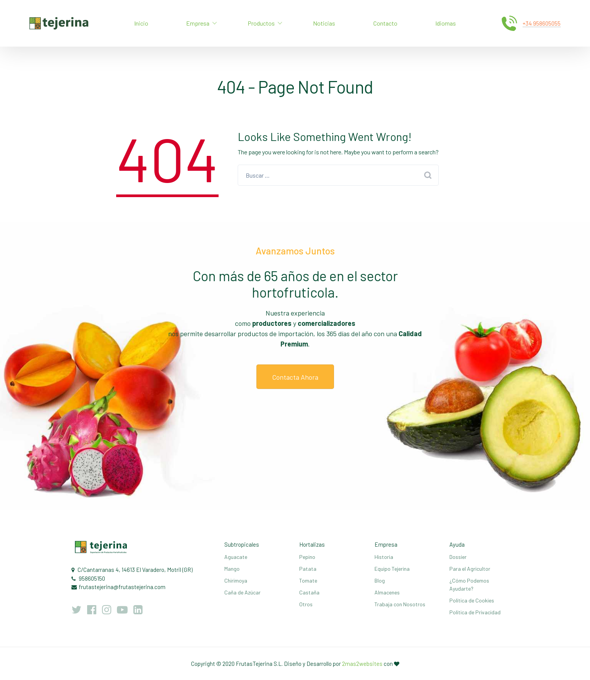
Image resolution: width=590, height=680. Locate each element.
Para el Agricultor (469, 568)
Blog (379, 580)
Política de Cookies (471, 600)
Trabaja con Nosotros (399, 604)
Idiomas (445, 23)
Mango (232, 568)
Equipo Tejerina (392, 568)
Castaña (309, 592)
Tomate (308, 580)
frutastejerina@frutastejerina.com (122, 586)
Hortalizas (312, 544)
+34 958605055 (542, 23)
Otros (306, 604)
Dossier (458, 557)
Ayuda (457, 544)
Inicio (141, 23)
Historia (383, 557)
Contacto (385, 23)
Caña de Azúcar (242, 592)
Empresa (385, 544)
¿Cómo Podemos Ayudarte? (469, 584)
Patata (307, 568)
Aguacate (235, 557)
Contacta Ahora (295, 377)
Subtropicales (241, 544)
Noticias (324, 23)
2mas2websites (362, 663)
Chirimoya (235, 580)
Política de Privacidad (475, 612)
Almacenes (387, 592)
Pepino (307, 557)
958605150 (92, 578)
